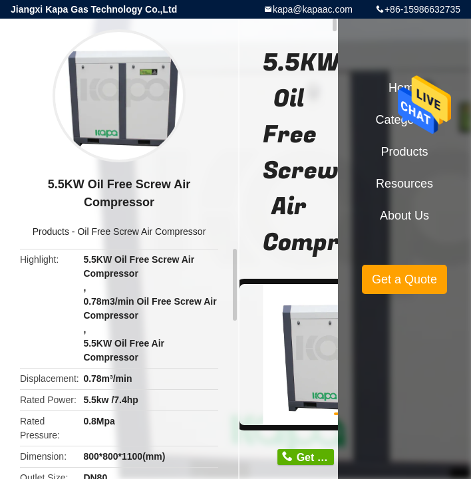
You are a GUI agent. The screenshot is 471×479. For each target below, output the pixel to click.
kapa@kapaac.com (313, 9)
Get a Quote (404, 279)
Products (51, 231)
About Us (404, 215)
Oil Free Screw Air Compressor (141, 231)
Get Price (315, 457)
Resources (404, 183)
